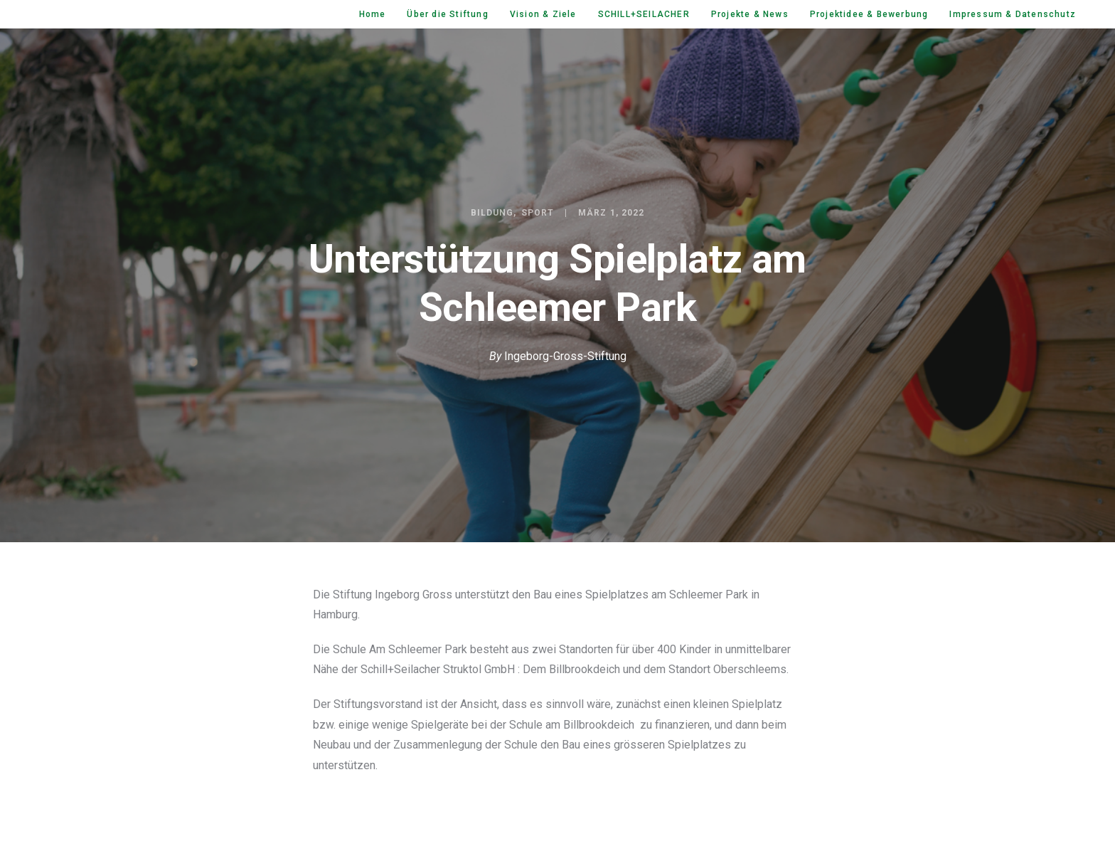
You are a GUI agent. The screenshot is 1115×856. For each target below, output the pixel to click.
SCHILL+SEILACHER (644, 14)
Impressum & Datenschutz (1012, 14)
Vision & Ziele (543, 14)
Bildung (492, 213)
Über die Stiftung (447, 14)
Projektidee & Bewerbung (869, 14)
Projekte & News (750, 14)
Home (372, 14)
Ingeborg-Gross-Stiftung (565, 356)
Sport (537, 213)
